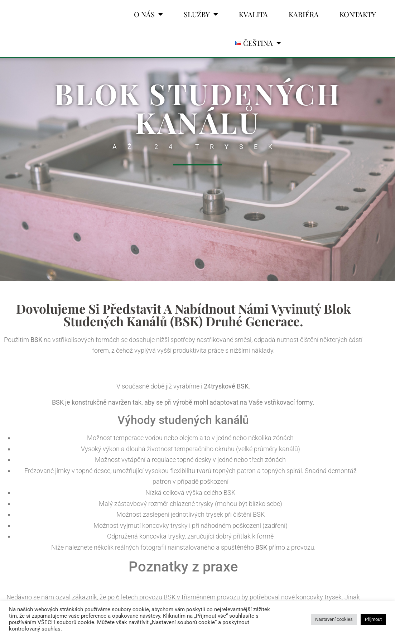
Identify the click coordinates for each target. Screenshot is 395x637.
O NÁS (148, 14)
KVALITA (253, 14)
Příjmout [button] (373, 619)
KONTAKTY (357, 14)
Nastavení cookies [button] (334, 619)
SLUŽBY (201, 14)
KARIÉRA (304, 14)
